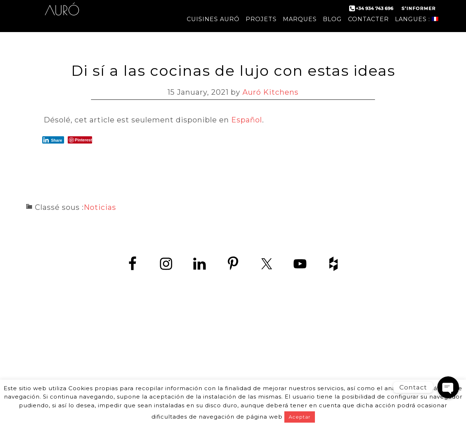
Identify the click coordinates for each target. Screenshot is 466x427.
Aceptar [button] (300, 417)
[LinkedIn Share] (53, 140)
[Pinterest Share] (80, 140)
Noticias (100, 207)
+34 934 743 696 (239, 344)
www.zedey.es (233, 360)
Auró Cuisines (61, 14)
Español (246, 119)
